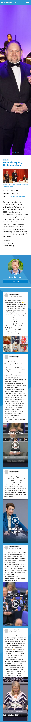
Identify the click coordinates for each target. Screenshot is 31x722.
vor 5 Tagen (12, 548)
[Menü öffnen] (27, 2)
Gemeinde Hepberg (18, 196)
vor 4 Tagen (12, 473)
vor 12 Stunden (13, 296)
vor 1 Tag (11, 358)
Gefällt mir (15, 281)
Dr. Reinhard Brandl (15, 277)
